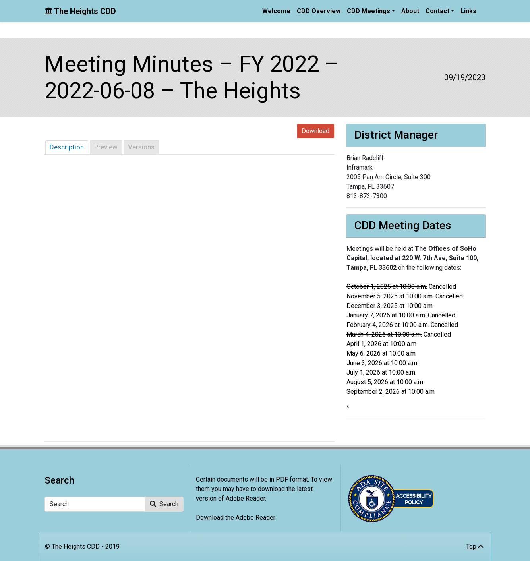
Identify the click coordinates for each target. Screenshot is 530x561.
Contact (437, 11)
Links (468, 11)
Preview (106, 147)
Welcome (276, 11)
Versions (141, 147)
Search (164, 504)
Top (475, 546)
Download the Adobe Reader (235, 517)
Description (67, 147)
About (410, 11)
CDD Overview (318, 11)
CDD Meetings (368, 11)
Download (315, 131)
